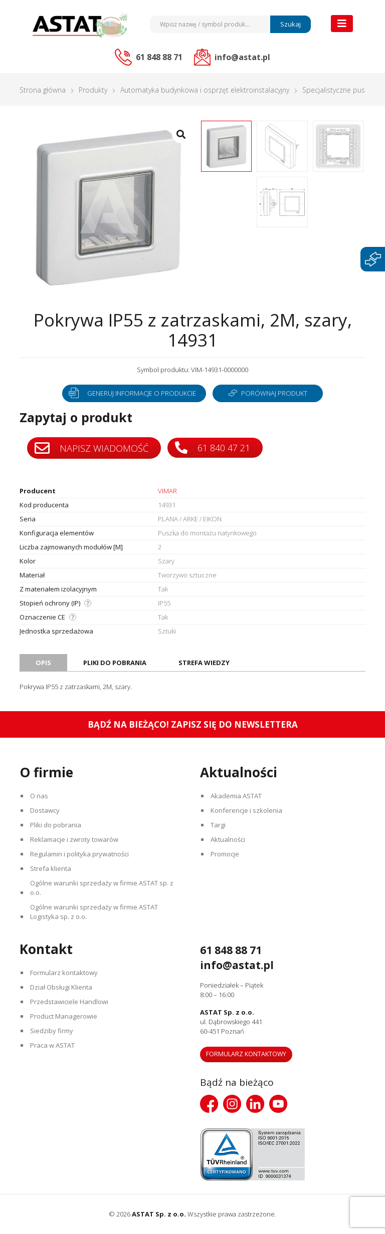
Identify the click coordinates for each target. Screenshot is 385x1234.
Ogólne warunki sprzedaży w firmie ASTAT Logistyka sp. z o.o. (94, 911)
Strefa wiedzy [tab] (204, 662)
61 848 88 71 (231, 950)
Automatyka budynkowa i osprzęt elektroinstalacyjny (204, 90)
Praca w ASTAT (52, 1045)
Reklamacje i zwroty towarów (74, 839)
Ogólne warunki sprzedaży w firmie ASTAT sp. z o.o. (101, 887)
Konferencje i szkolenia (246, 810)
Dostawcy (45, 810)
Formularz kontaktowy (64, 972)
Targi (218, 824)
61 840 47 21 (212, 447)
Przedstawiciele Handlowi (69, 1001)
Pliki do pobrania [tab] (114, 662)
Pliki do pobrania (55, 824)
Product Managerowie (63, 1016)
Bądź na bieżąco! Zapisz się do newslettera (193, 724)
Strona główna (43, 90)
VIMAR (167, 490)
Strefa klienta (50, 868)
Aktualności (228, 839)
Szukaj (290, 24)
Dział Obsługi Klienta (61, 987)
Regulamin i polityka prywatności (79, 853)
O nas (39, 795)
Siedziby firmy (51, 1030)
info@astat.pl (237, 965)
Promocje (225, 853)
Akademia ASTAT (236, 795)
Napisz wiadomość (91, 448)
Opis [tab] (43, 662)
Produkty (93, 90)
